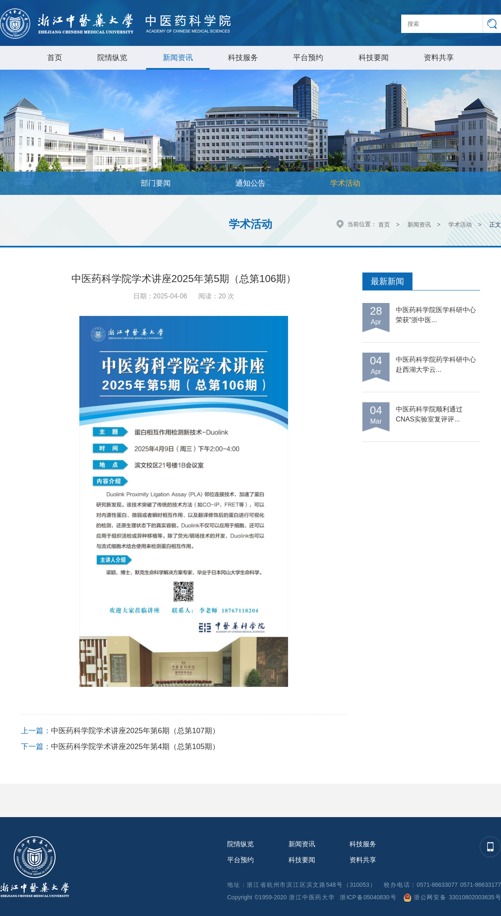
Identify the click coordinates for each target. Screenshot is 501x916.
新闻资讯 (178, 57)
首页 (54, 57)
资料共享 (439, 57)
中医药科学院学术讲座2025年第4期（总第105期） (135, 746)
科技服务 (243, 57)
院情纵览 (112, 57)
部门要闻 (156, 183)
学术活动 (345, 183)
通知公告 (250, 183)
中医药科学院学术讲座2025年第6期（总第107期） (135, 731)
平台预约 (308, 57)
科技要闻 (374, 57)
